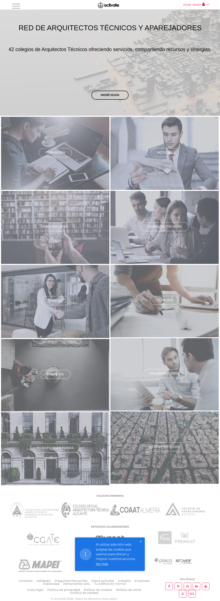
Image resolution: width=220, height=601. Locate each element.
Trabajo (55, 301)
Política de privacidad (63, 590)
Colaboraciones (164, 373)
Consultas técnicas (164, 226)
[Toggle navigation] (16, 6)
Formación (55, 152)
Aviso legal (35, 590)
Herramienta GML (164, 447)
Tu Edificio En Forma (109, 584)
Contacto (26, 581)
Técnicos (164, 300)
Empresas (55, 374)
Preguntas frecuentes (71, 581)
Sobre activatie (102, 581)
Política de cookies (98, 590)
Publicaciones (55, 226)
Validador (43, 581)
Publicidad (51, 584)
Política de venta (128, 590)
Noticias (164, 152)
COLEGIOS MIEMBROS (110, 495)
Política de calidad (84, 593)
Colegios (124, 581)
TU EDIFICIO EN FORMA (55, 448)
